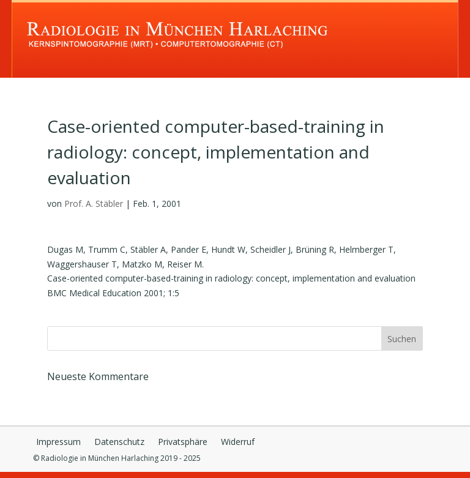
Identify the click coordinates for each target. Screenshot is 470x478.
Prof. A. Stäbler (93, 203)
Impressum (58, 442)
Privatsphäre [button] (182, 442)
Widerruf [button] (238, 442)
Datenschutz (119, 442)
